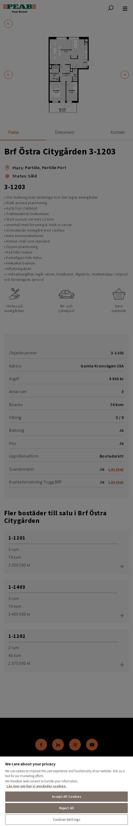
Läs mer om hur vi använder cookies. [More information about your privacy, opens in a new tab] (36, 786)
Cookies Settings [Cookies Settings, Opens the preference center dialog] (66, 819)
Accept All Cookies (66, 796)
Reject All (66, 808)
